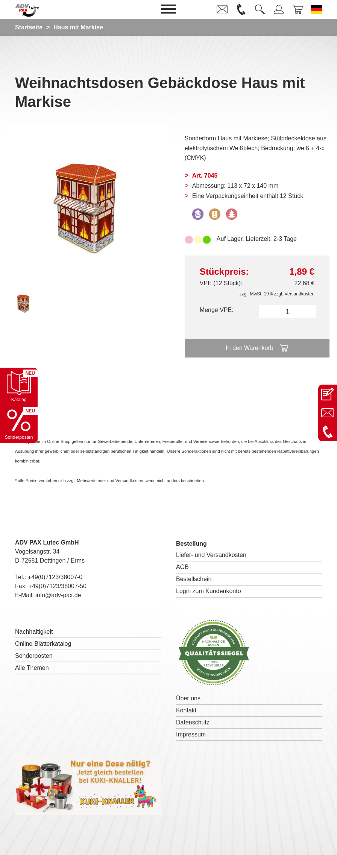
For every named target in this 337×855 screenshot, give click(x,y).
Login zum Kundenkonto (208, 591)
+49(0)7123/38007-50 (58, 586)
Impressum (191, 734)
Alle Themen (32, 668)
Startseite (29, 27)
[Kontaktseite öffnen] (327, 394)
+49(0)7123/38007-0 (55, 577)
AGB (182, 567)
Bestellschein (193, 579)
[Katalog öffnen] (19, 386)
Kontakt (186, 710)
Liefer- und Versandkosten (211, 555)
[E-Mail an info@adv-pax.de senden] (327, 412)
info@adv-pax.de (58, 595)
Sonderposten (34, 656)
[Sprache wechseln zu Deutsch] (316, 9)
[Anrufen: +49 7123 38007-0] (327, 431)
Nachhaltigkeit (34, 631)
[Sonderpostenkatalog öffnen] (19, 424)
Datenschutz (192, 722)
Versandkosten (299, 294)
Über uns (188, 698)
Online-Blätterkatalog (43, 643)
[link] (222, 9)
